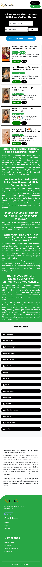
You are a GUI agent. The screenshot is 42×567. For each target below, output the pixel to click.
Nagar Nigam (8, 391)
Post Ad (35, 3)
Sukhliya (7, 429)
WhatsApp (16, 61)
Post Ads (7, 529)
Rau (5, 372)
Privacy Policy (9, 542)
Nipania (6, 385)
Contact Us (8, 551)
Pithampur (7, 416)
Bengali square (9, 353)
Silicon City (7, 378)
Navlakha (7, 397)
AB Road (7, 404)
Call (24, 61)
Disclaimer (8, 545)
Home (6, 523)
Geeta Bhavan (9, 423)
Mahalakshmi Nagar (10, 410)
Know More (8, 514)
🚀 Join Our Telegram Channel (21, 38)
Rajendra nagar (9, 359)
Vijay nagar (8, 340)
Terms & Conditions (11, 548)
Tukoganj (7, 366)
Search (34, 29)
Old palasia (8, 334)
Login (35, 6)
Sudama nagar (9, 347)
